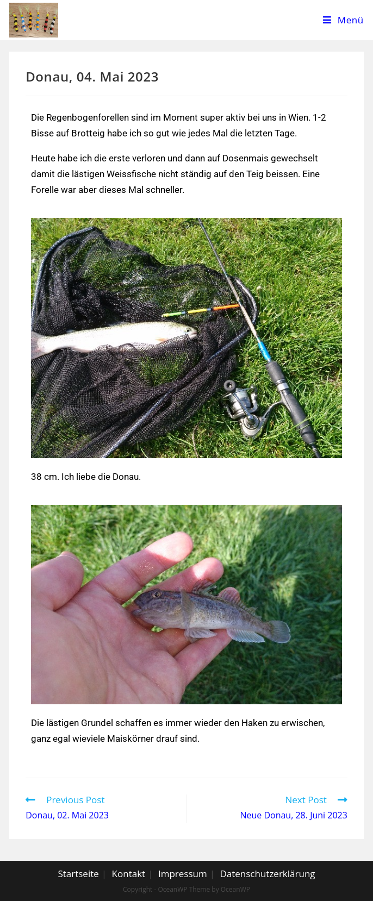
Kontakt (129, 873)
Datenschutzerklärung (267, 873)
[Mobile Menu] (343, 20)
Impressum (182, 873)
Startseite (78, 873)
